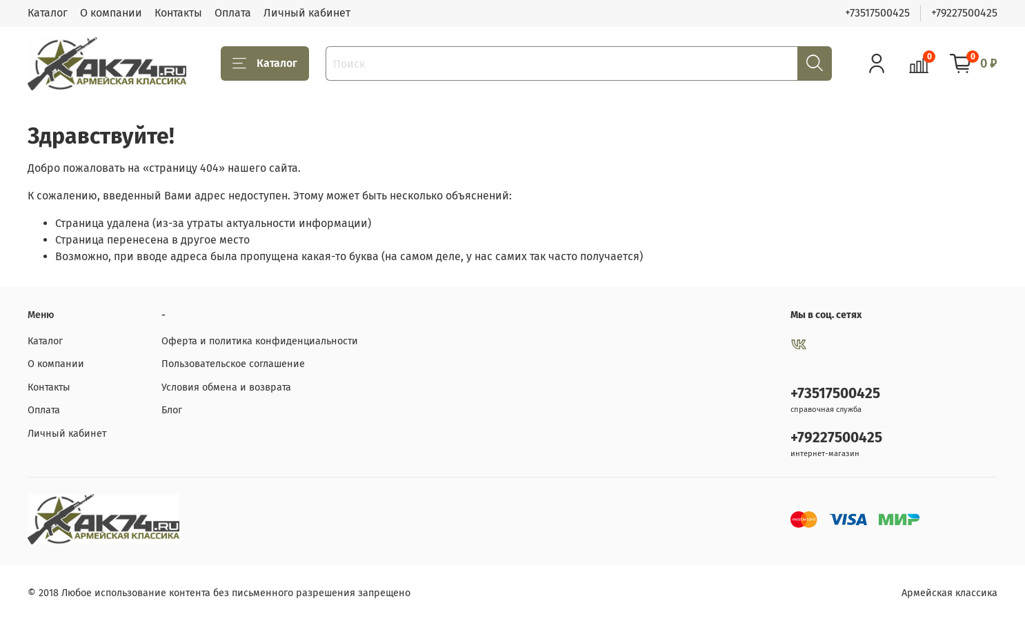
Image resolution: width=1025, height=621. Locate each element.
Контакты (178, 12)
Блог (171, 410)
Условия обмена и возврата (226, 387)
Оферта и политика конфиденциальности (259, 341)
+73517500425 (877, 12)
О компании (111, 12)
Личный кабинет (306, 12)
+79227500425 (964, 12)
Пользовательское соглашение (233, 364)
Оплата (233, 12)
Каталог (48, 12)
